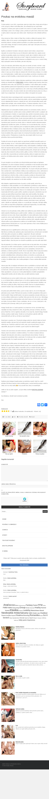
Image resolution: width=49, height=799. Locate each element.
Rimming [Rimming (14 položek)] (26, 615)
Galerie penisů (12, 596)
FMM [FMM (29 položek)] (5, 608)
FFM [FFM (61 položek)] (40, 605)
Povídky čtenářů (23, 417)
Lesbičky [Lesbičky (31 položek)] (27, 610)
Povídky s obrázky (9, 524)
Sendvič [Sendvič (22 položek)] (6, 618)
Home (4, 519)
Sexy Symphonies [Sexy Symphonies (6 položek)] (14, 618)
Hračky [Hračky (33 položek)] (38, 608)
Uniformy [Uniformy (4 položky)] (44, 618)
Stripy (4, 535)
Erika (4, 584)
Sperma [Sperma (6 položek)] (27, 618)
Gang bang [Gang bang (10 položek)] (15, 608)
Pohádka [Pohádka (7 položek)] (8, 615)
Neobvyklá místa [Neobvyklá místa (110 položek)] (10, 613)
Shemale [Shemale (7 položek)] (21, 618)
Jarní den (40, 429)
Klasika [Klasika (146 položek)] (14, 610)
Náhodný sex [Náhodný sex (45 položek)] (26, 613)
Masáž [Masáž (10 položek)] (42, 610)
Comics (5, 529)
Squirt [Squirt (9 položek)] (31, 618)
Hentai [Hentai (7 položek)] (27, 608)
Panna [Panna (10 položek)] (4, 615)
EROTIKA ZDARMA (37, 389)
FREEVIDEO (19, 82)
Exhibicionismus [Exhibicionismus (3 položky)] (22, 605)
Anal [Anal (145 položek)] (6, 605)
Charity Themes (9, 765)
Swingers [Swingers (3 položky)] (40, 618)
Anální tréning (9, 429)
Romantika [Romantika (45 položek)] (35, 615)
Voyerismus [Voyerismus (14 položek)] (31, 620)
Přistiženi (24, 447)
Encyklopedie (7, 545)
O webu (5, 551)
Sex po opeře (9, 447)
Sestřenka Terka (12, 572)
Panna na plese (40, 447)
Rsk (2, 21)
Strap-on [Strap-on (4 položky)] (35, 618)
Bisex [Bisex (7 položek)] (16, 605)
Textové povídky (8, 540)
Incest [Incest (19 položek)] (7, 610)
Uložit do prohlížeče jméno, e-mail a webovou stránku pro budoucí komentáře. (23, 493)
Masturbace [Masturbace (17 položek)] (35, 610)
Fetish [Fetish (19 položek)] (35, 605)
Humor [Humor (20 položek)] (43, 608)
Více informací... (24, 565)
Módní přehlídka (11, 578)
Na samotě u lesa (24, 429)
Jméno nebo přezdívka (8, 484)
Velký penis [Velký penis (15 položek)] (23, 620)
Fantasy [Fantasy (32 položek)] (29, 605)
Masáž (33, 417)
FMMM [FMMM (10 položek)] (9, 608)
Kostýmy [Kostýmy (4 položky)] (21, 610)
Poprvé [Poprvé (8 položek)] (13, 615)
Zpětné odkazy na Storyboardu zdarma (11, 764)
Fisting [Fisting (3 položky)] (44, 605)
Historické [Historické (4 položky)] (32, 608)
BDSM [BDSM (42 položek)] (12, 605)
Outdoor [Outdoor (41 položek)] (43, 613)
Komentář (4, 464)
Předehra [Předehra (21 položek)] (19, 615)
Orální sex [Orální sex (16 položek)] (36, 613)
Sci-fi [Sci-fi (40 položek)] (45, 615)
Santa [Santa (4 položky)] (41, 615)
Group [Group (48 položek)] (22, 608)
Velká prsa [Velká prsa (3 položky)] (16, 620)
